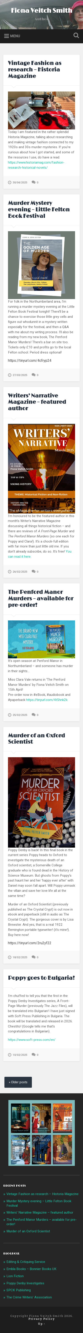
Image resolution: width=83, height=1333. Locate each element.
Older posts (19, 1082)
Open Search (75, 35)
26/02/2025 (17, 572)
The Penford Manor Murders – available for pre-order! (40, 598)
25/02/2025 (17, 715)
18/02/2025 (17, 957)
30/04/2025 (17, 182)
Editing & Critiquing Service (25, 1262)
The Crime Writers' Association (29, 1297)
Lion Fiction (15, 1276)
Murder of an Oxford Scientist (36, 738)
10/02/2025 (17, 1055)
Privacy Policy (41, 1319)
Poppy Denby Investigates (25, 1283)
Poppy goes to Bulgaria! (41, 978)
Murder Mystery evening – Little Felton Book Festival (39, 209)
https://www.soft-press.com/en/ (31, 1040)
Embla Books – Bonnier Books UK (31, 1269)
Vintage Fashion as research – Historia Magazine (34, 69)
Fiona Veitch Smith (41, 11)
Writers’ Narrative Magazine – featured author (37, 402)
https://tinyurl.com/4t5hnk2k (47, 700)
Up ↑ (41, 1323)
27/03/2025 (17, 375)
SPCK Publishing (18, 1290)
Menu (15, 36)
